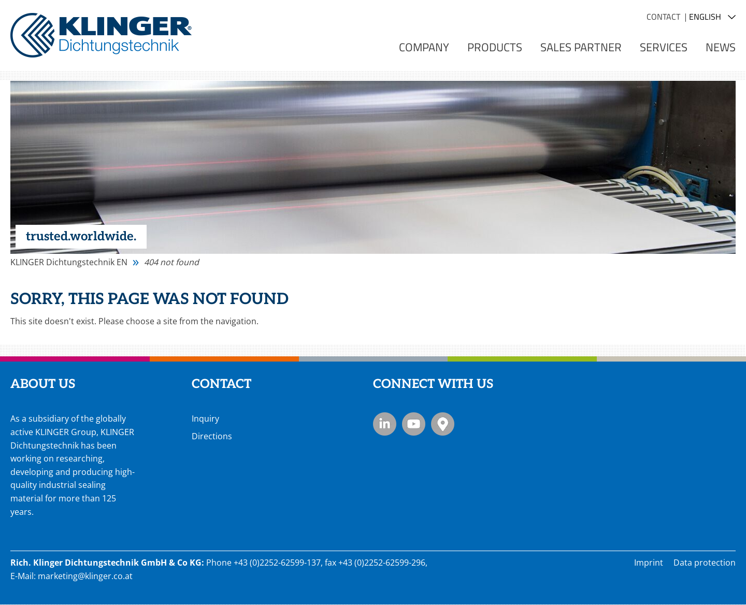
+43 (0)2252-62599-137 (277, 562)
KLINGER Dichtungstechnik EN (68, 262)
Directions (212, 436)
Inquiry (205, 418)
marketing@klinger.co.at (85, 576)
